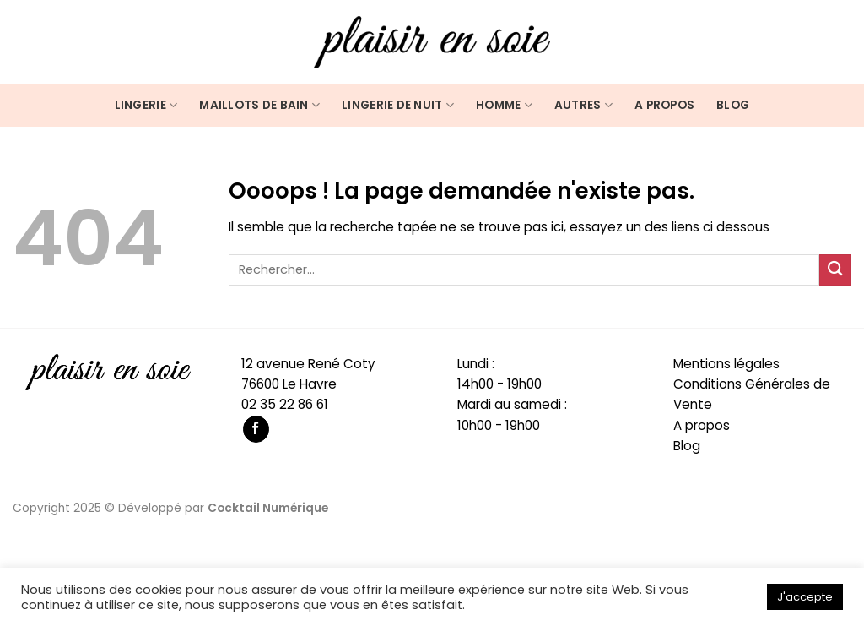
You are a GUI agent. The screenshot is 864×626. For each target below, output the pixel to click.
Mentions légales (726, 364)
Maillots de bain (259, 105)
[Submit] (835, 270)
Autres (583, 105)
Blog (732, 105)
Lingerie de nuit (398, 105)
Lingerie (146, 105)
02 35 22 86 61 (284, 404)
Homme (504, 105)
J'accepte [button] (805, 597)
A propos (664, 105)
